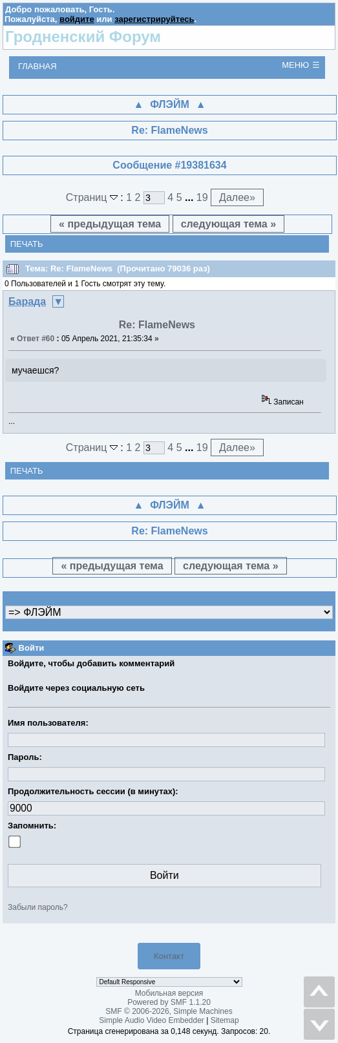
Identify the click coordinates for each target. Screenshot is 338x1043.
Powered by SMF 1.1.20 (169, 1002)
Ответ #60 (35, 338)
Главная (37, 66)
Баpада (27, 301)
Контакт (169, 956)
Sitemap (225, 1020)
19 (202, 197)
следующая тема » (228, 223)
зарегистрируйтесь (154, 19)
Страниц (93, 197)
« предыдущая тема (110, 223)
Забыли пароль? (38, 907)
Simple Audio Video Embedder (151, 1020)
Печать (26, 244)
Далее (237, 197)
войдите (76, 19)
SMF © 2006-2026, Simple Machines (168, 1011)
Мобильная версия (169, 993)
